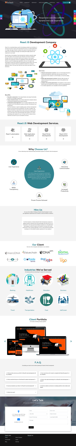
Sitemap (17, 441)
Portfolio (52, 2)
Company (26, 2)
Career (16, 439)
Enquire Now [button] (66, 2)
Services (34, 2)
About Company (18, 437)
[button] (5, 340)
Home (21, 2)
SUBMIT (31, 427)
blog (58, 2)
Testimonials (7, 439)
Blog (6, 441)
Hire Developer (43, 2)
